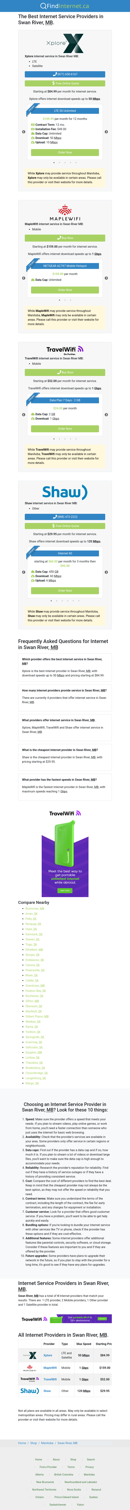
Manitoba (89, 1474)
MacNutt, (34, 1011)
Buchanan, (35, 996)
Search (91, 1459)
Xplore (48, 1355)
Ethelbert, (34, 949)
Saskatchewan (57, 1504)
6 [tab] (79, 601)
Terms (71, 1467)
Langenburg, (36, 1078)
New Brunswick (45, 1482)
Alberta (39, 1474)
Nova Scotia (74, 1489)
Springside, (35, 1037)
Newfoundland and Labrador (81, 1482)
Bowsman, (35, 908)
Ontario (39, 1497)
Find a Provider (48, 1467)
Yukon (80, 1504)
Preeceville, (35, 970)
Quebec (93, 1497)
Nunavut (96, 1489)
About (56, 1459)
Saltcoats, (34, 1047)
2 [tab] (59, 162)
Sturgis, (33, 955)
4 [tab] (70, 162)
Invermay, (34, 1042)
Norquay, (33, 924)
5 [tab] (76, 162)
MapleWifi (50, 1368)
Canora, (33, 965)
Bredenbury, (35, 1068)
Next (106, 132)
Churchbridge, (37, 1073)
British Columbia (63, 1474)
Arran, (31, 913)
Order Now (65, 152)
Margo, (32, 1083)
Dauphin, (34, 1052)
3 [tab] (65, 162)
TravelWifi (50, 1379)
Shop (73, 1459)
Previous (24, 132)
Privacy (89, 1467)
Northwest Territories (44, 1489)
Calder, (32, 980)
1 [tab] (54, 162)
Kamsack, (34, 934)
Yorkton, (33, 1032)
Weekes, (33, 1021)
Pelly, (31, 919)
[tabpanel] (65, 132)
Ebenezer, (34, 1006)
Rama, (32, 1027)
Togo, (31, 944)
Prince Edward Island (66, 1497)
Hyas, (31, 929)
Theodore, (34, 1062)
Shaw (47, 1391)
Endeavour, (35, 960)
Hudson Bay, (36, 991)
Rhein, (32, 975)
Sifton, (32, 1001)
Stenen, (32, 939)
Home (38, 1459)
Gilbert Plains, (37, 1016)
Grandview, (35, 985)
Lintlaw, (33, 1057)
